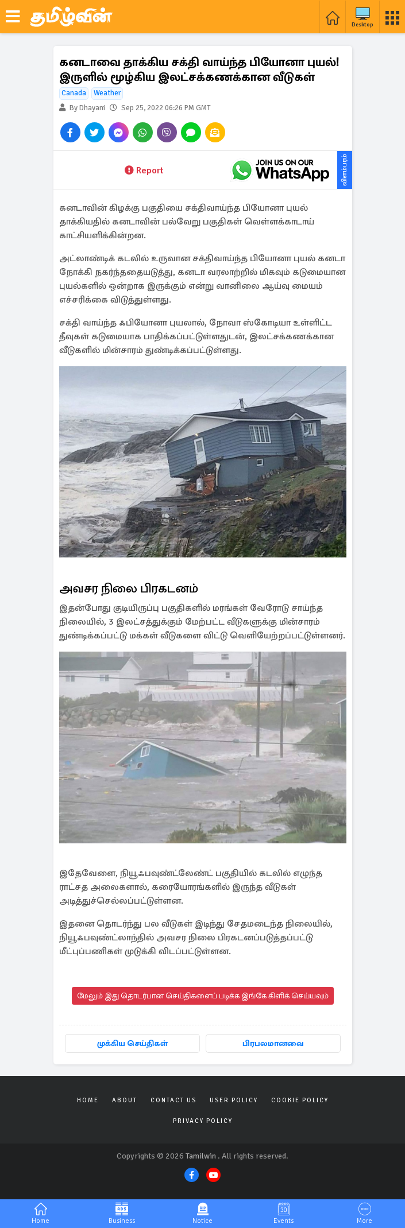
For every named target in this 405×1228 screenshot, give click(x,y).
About (124, 1100)
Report (144, 170)
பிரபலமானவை (273, 1043)
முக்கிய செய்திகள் (132, 1043)
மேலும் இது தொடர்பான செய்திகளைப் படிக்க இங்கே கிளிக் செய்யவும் (203, 996)
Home (88, 1100)
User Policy (234, 1100)
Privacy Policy (203, 1121)
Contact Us (173, 1100)
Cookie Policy (300, 1100)
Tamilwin (201, 1156)
